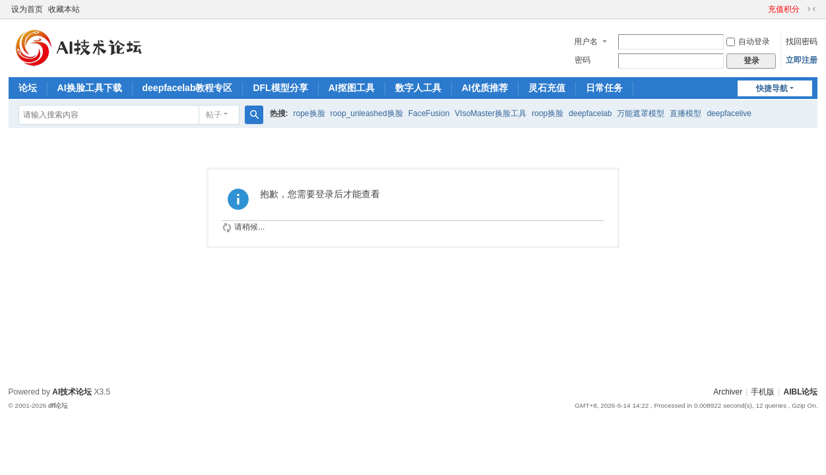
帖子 (214, 114)
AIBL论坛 (800, 391)
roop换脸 (547, 113)
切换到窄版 (811, 9)
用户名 (586, 41)
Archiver (727, 391)
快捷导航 (772, 88)
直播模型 (685, 113)
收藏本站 (64, 9)
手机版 (763, 391)
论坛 (27, 87)
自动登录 (748, 41)
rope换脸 (309, 113)
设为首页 (27, 9)
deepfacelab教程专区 (188, 87)
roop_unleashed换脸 (367, 113)
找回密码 (801, 41)
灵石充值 (546, 87)
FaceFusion (429, 113)
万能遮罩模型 (640, 113)
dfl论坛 (58, 405)
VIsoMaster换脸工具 (490, 113)
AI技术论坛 (72, 391)
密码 (582, 60)
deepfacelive (729, 113)
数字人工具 (418, 87)
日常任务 (604, 87)
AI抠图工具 (352, 87)
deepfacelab (590, 113)
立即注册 (801, 60)
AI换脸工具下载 (89, 87)
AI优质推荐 (485, 87)
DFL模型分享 (280, 87)
